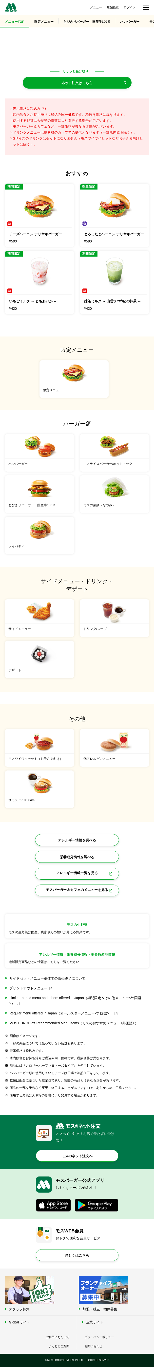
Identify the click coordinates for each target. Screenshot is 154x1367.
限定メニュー (44, 22)
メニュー (96, 7)
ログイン (129, 7)
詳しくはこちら (77, 1255)
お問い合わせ (93, 1346)
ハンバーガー (129, 22)
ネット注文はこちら (77, 83)
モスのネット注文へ (77, 1156)
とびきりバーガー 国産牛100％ (87, 22)
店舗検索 (113, 7)
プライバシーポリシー (99, 1337)
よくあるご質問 (59, 1346)
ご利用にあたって (57, 1337)
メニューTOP (14, 22)
